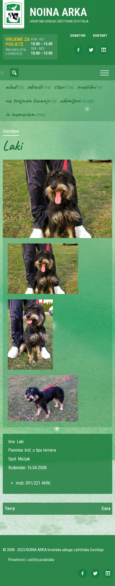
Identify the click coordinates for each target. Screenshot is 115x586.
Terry (10, 508)
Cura (106, 508)
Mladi (12, 87)
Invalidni (86, 87)
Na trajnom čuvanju (28, 100)
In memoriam (20, 114)
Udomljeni (70, 100)
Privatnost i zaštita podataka (31, 559)
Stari (59, 87)
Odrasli (34, 87)
